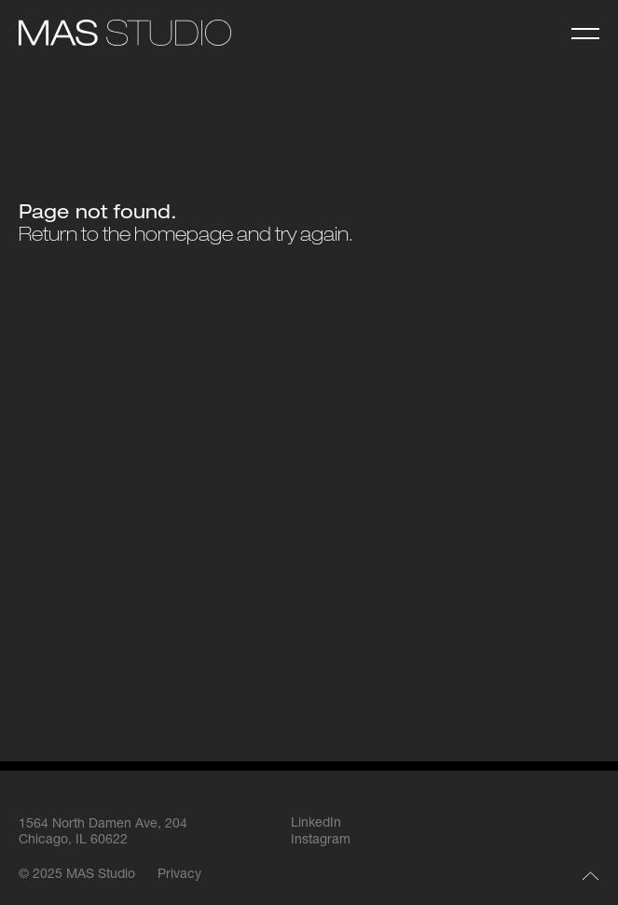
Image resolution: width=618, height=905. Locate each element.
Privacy (179, 875)
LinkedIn (316, 823)
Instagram (320, 840)
